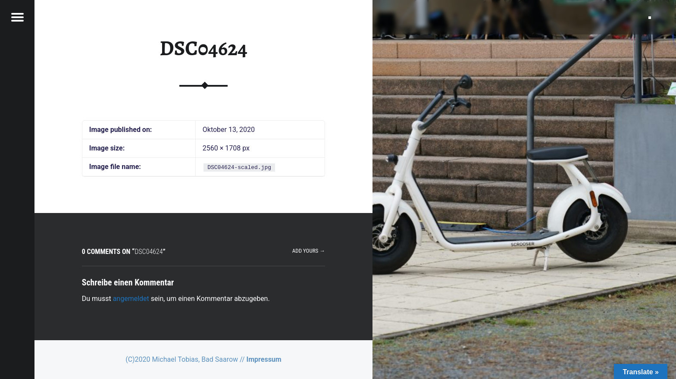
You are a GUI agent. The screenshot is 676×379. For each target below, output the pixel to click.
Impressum (264, 359)
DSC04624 (203, 48)
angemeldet (131, 298)
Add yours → (308, 250)
